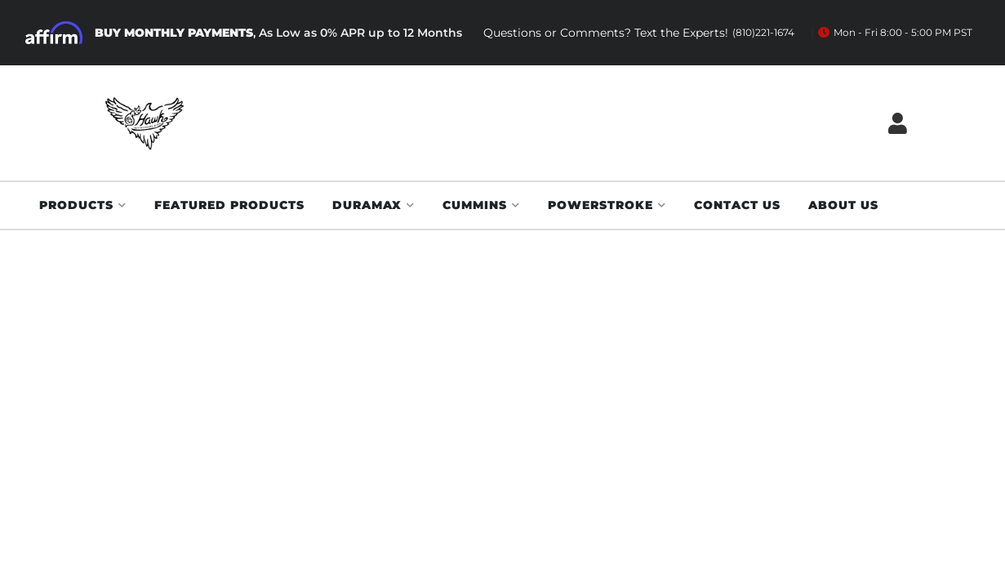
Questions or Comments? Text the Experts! (638, 33)
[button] (82, 205)
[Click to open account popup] (898, 123)
